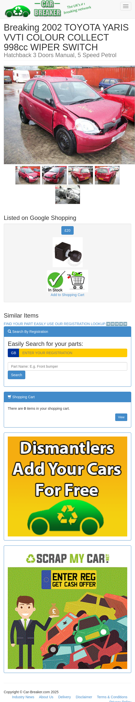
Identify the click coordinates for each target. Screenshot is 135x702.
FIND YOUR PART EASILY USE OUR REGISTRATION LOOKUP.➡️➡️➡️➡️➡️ (65, 324)
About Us (46, 697)
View (121, 417)
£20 (67, 230)
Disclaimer (84, 697)
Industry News (23, 697)
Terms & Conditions (112, 697)
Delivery (64, 697)
